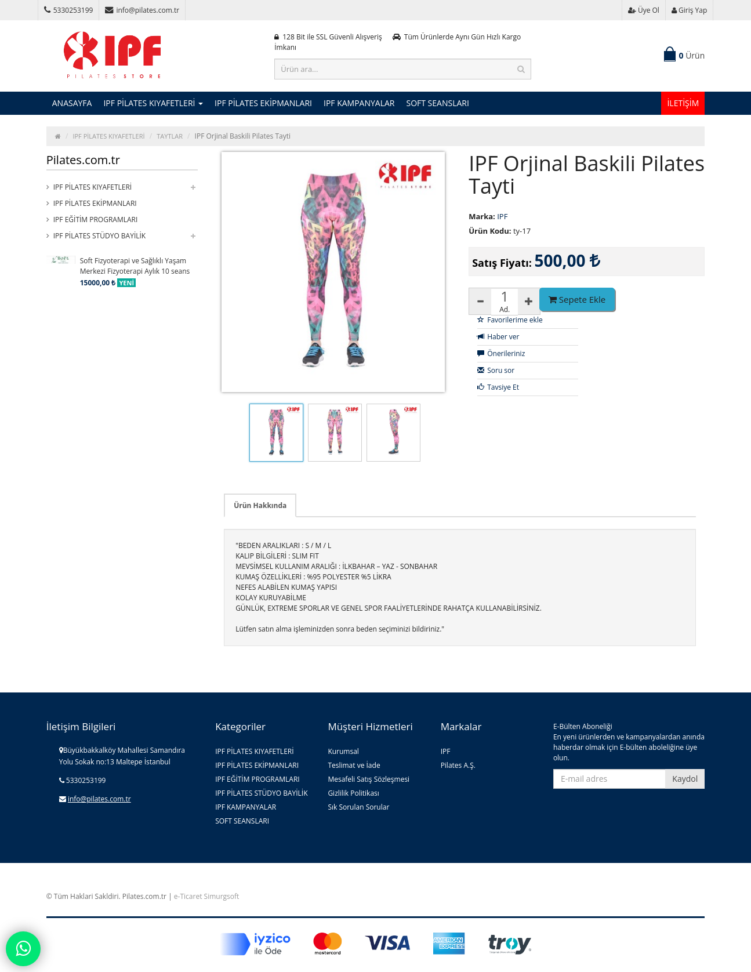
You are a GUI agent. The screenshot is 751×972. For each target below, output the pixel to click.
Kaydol (685, 778)
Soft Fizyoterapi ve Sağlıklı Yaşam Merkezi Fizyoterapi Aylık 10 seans (135, 266)
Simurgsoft (222, 896)
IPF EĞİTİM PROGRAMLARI (95, 219)
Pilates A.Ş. (458, 765)
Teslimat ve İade (354, 765)
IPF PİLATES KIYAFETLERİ (153, 102)
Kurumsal (343, 751)
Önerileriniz (501, 353)
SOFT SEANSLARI (437, 102)
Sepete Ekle (577, 299)
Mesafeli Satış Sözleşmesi (368, 779)
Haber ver (498, 337)
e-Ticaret (188, 896)
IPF (446, 751)
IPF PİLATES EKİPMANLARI (263, 102)
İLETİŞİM (683, 102)
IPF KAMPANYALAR (359, 102)
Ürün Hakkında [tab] (260, 505)
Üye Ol (643, 10)
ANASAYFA (72, 102)
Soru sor (495, 370)
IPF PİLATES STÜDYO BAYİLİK (99, 236)
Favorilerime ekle (509, 320)
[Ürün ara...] (402, 69)
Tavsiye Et (498, 387)
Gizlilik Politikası (353, 793)
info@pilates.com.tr (142, 10)
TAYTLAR (170, 136)
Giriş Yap (689, 10)
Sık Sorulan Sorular (358, 807)
